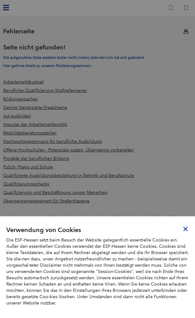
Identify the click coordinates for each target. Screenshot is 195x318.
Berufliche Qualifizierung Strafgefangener (45, 90)
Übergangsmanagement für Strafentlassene (46, 201)
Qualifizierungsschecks (26, 184)
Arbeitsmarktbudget (23, 82)
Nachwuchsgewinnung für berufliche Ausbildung (52, 141)
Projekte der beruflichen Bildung (36, 158)
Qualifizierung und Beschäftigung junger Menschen (55, 192)
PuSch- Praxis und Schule (28, 167)
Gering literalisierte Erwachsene (35, 107)
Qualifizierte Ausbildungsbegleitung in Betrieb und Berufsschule (68, 175)
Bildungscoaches (20, 99)
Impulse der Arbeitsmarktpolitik (35, 124)
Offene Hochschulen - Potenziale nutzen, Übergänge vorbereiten (68, 150)
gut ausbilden (17, 116)
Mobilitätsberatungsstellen (29, 133)
